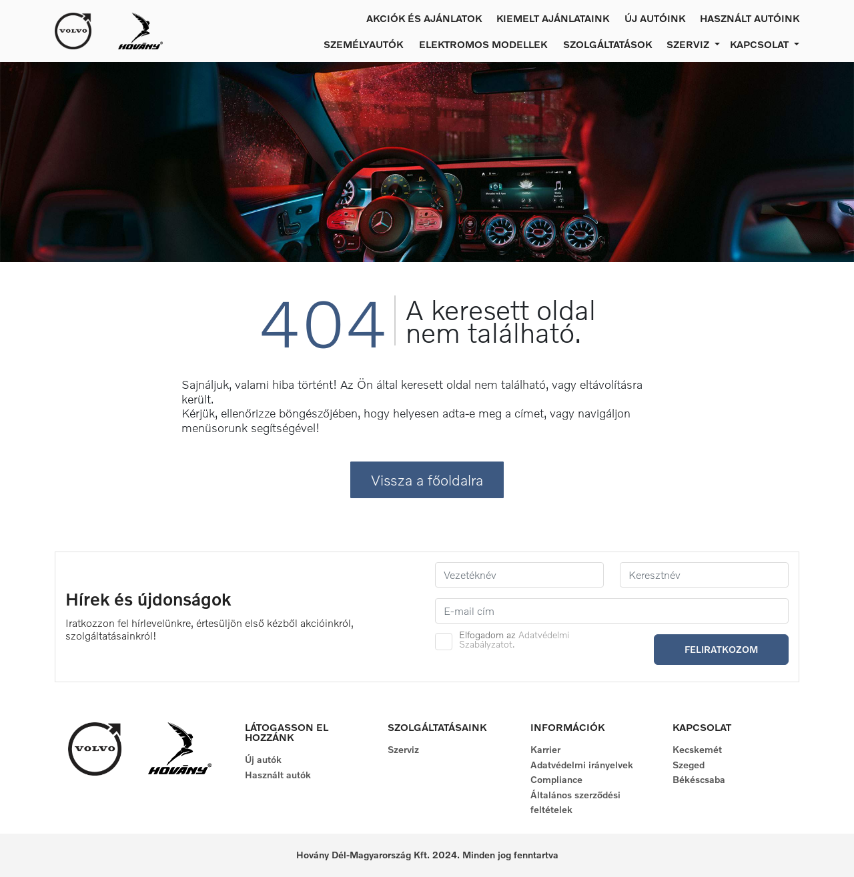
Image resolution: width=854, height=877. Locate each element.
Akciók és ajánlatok (424, 18)
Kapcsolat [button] (760, 44)
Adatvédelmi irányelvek (581, 764)
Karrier (545, 749)
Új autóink (654, 18)
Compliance (556, 779)
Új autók (263, 759)
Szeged (689, 764)
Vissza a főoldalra (427, 480)
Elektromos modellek (483, 44)
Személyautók (363, 44)
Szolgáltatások (607, 44)
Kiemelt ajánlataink (552, 18)
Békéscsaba (699, 779)
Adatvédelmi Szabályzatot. (514, 639)
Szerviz (403, 749)
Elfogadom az (514, 639)
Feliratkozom (721, 649)
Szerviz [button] (689, 44)
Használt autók (278, 774)
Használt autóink (749, 18)
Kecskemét (697, 749)
